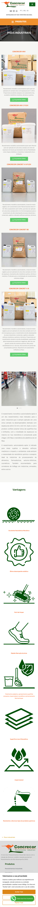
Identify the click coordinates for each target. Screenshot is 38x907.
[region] (19, 890)
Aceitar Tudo (19, 892)
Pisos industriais (9, 837)
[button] (3, 389)
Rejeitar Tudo (19, 902)
